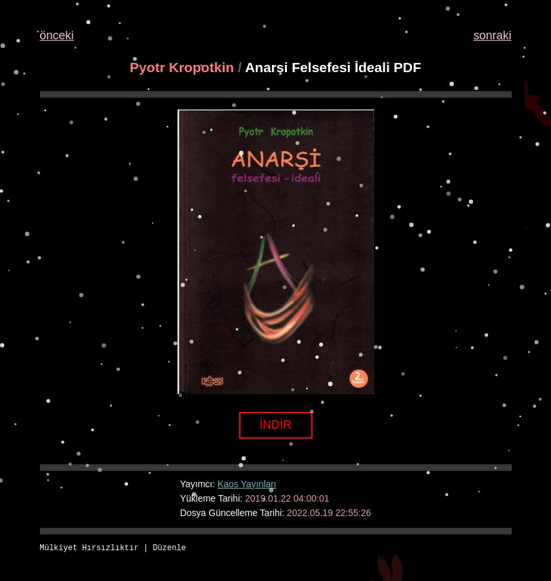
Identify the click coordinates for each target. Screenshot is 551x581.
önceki (57, 35)
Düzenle (169, 548)
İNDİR (275, 424)
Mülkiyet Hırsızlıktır (89, 548)
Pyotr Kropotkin (182, 67)
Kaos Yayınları (247, 484)
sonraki (492, 35)
